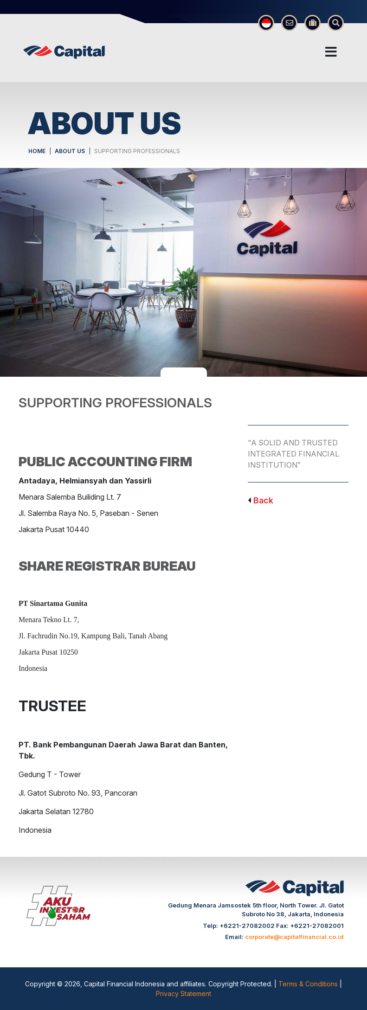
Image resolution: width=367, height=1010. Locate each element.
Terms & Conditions (309, 984)
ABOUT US (70, 151)
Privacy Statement (183, 993)
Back (263, 500)
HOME (36, 151)
